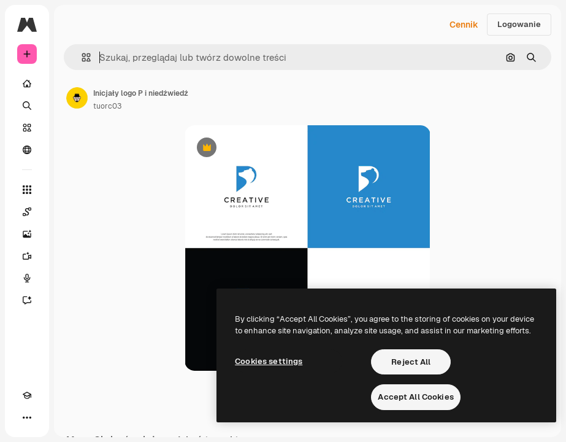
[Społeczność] (27, 150)
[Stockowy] (27, 128)
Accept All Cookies (415, 397)
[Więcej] (27, 417)
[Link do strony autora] (77, 98)
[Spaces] (27, 212)
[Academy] (27, 395)
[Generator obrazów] (27, 234)
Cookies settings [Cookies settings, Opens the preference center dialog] (268, 361)
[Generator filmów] (27, 256)
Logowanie (519, 24)
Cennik (463, 24)
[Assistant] (27, 300)
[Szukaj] (27, 105)
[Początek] (27, 83)
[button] (81, 57)
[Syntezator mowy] (27, 278)
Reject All (410, 362)
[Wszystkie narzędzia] (27, 190)
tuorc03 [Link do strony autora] (107, 106)
